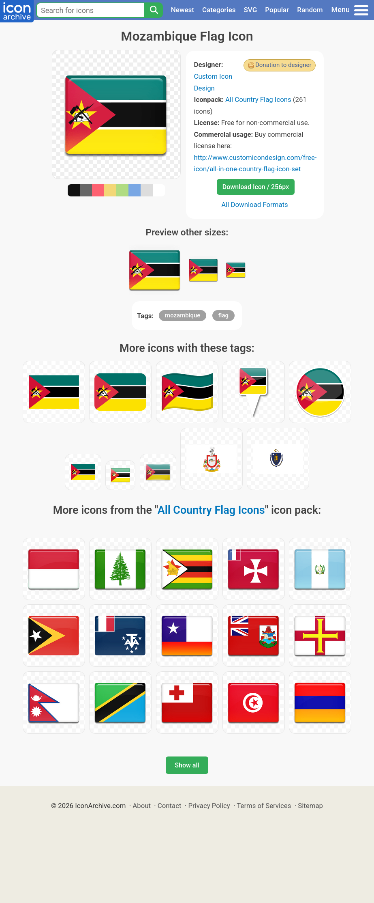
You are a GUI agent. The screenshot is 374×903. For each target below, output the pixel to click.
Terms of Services (264, 806)
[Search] (153, 10)
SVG (250, 10)
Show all (187, 765)
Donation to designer (283, 65)
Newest (182, 10)
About (142, 806)
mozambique (182, 315)
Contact (170, 806)
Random (310, 10)
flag (223, 315)
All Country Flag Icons (258, 99)
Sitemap (310, 806)
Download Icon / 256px (255, 187)
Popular (277, 10)
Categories (219, 10)
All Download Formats (254, 204)
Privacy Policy (209, 806)
